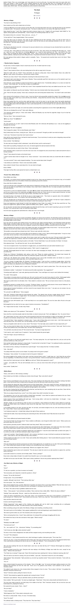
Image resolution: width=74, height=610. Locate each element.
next (14, 604)
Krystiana (37, 15)
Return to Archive (8, 604)
